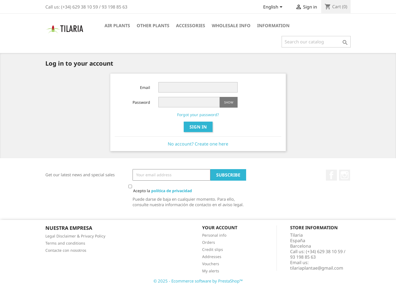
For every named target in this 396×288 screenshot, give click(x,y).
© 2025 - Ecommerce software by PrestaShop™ (198, 281)
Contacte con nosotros (65, 250)
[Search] (316, 41)
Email (145, 87)
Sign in (198, 127)
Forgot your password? (198, 114)
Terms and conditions (65, 243)
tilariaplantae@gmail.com (316, 268)
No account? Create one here (198, 144)
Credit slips (212, 249)
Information (273, 26)
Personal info (214, 235)
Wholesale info (231, 26)
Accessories (190, 26)
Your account (219, 228)
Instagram (344, 175)
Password (141, 102)
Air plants (117, 26)
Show (228, 102)
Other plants (153, 26)
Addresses (211, 256)
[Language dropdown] (273, 7)
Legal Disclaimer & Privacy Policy (75, 236)
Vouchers (210, 263)
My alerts (210, 270)
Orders (208, 242)
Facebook (331, 175)
